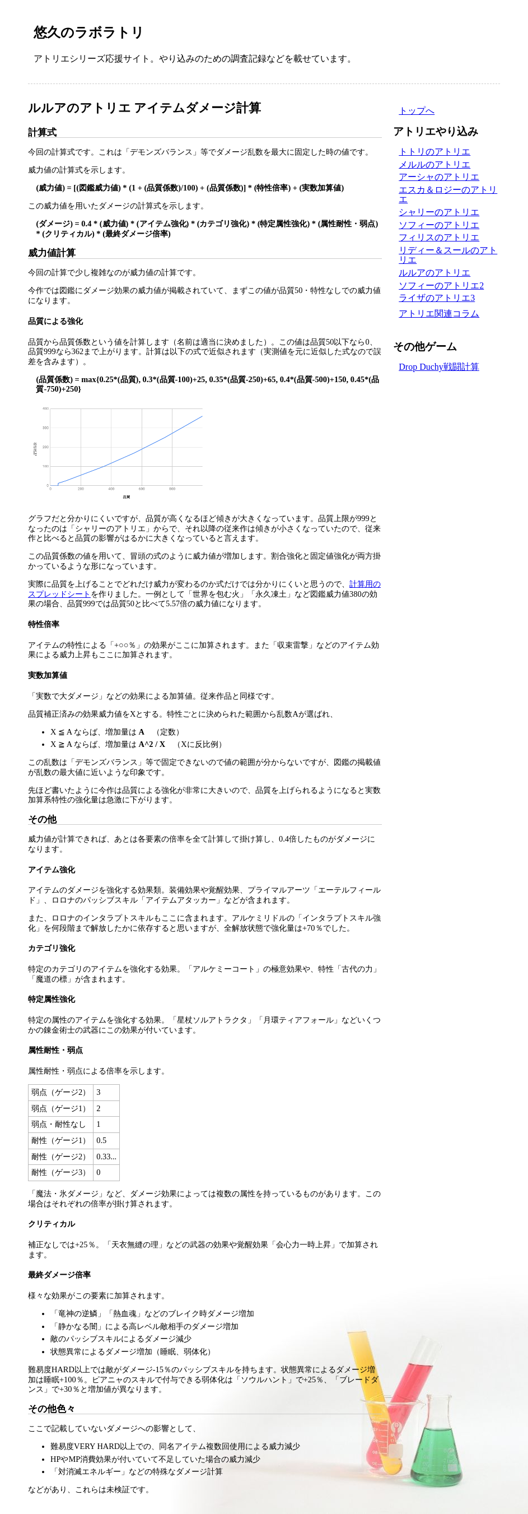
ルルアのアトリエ (434, 272)
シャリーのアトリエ (439, 212)
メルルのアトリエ (434, 164)
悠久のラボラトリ (89, 32)
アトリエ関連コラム (439, 313)
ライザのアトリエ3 (437, 298)
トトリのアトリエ (434, 151)
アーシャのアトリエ (439, 177)
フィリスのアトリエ (439, 237)
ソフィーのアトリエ (439, 225)
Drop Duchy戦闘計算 (439, 366)
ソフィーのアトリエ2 (441, 285)
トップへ (416, 110)
